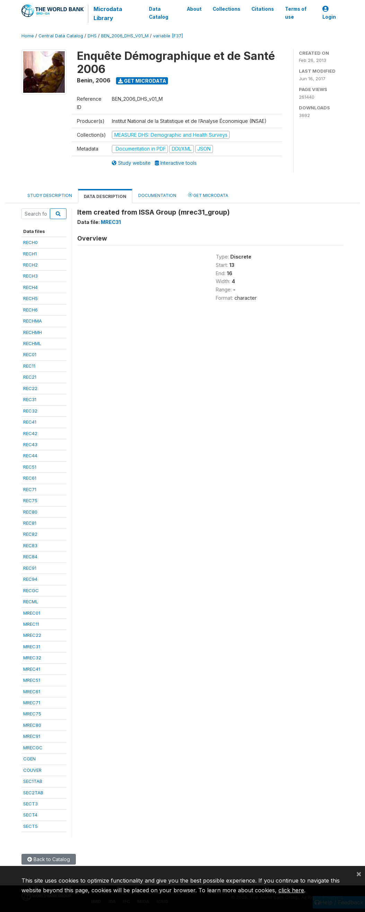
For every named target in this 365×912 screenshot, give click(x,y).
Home (27, 35)
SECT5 (30, 826)
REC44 (30, 455)
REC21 (29, 377)
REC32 (30, 411)
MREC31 (31, 646)
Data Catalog (158, 12)
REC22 (30, 388)
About (194, 9)
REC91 (29, 568)
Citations (262, 9)
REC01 (29, 354)
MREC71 (31, 702)
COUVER (32, 770)
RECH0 (30, 242)
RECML (30, 601)
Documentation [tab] (157, 195)
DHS (92, 35)
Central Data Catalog (60, 35)
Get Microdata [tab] (208, 195)
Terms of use (295, 12)
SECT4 (30, 815)
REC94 (30, 579)
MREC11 (31, 624)
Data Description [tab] (105, 196)
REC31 (29, 399)
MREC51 (31, 680)
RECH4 (30, 287)
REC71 (29, 489)
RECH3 (30, 276)
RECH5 (30, 298)
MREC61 (31, 691)
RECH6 (30, 310)
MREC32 (32, 657)
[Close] (359, 873)
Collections (226, 9)
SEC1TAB (32, 781)
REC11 (29, 366)
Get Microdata (142, 81)
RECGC (31, 590)
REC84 (30, 556)
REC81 (29, 523)
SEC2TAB (33, 792)
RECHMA (32, 321)
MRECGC (33, 747)
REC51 (29, 467)
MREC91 (31, 736)
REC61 (29, 478)
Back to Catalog (48, 859)
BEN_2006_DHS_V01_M (125, 35)
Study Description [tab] (49, 195)
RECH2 (30, 265)
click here (291, 890)
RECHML (32, 343)
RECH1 (30, 253)
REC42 (30, 433)
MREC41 (31, 669)
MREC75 (32, 713)
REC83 (30, 545)
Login (329, 13)
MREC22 (32, 635)
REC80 (30, 512)
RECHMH (32, 332)
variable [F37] (168, 35)
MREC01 (31, 613)
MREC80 (32, 725)
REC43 (30, 444)
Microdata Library (108, 13)
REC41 (29, 422)
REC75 (30, 500)
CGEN (29, 758)
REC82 (30, 534)
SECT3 (30, 803)
